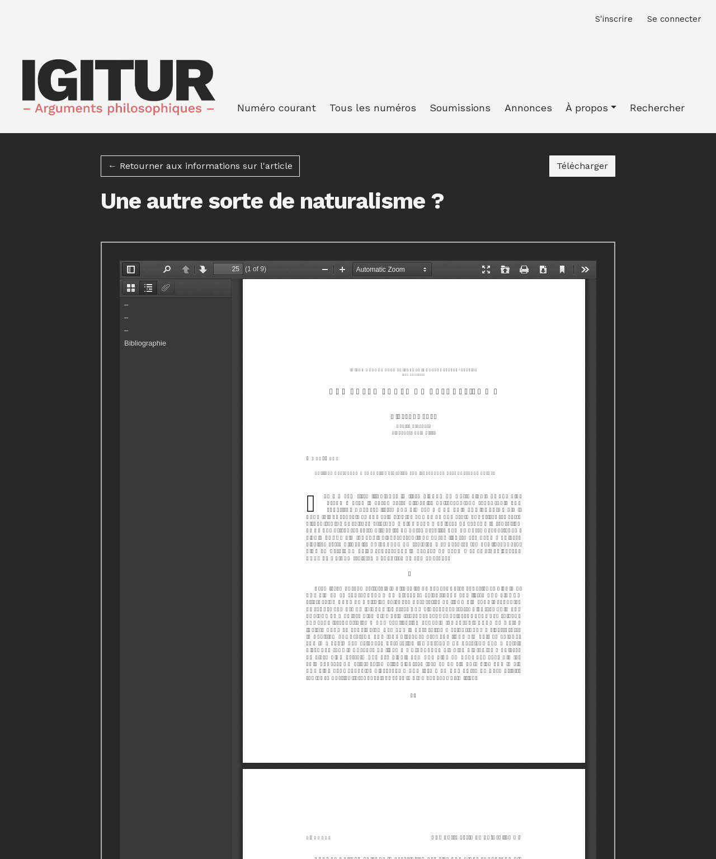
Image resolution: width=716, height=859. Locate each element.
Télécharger (586, 165)
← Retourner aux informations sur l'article (200, 166)
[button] (590, 107)
